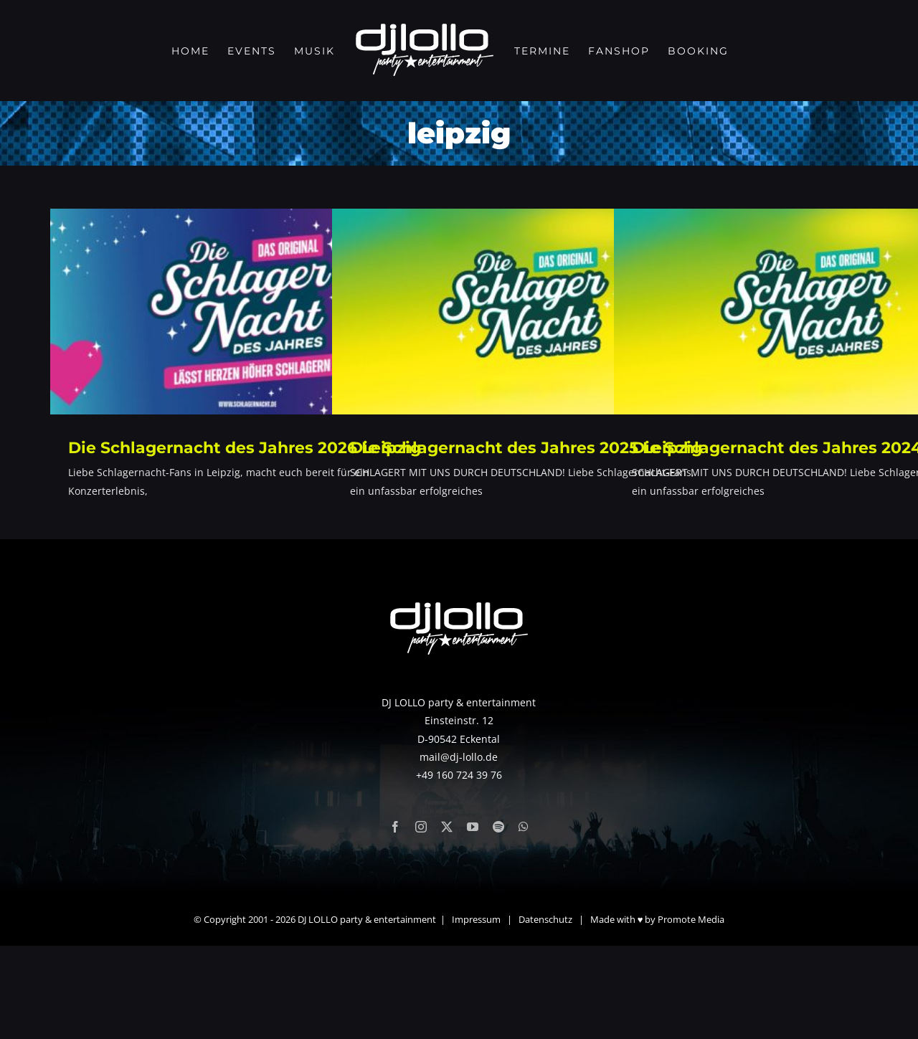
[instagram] (421, 920)
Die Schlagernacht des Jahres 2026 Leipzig (244, 447)
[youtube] (472, 920)
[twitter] (447, 920)
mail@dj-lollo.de (459, 849)
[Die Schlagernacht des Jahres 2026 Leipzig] (247, 311)
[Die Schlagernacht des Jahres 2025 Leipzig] (529, 311)
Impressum (476, 1012)
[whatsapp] (524, 920)
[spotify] (498, 920)
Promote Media (691, 1012)
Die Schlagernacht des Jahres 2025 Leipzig (526, 447)
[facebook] (395, 920)
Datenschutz (545, 1012)
